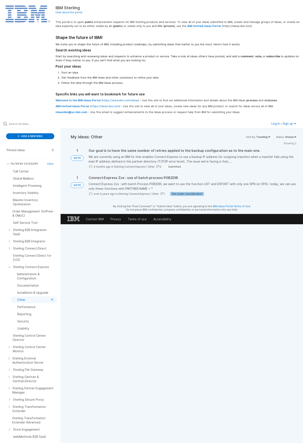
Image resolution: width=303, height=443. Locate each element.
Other (151, 166)
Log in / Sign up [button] (283, 123)
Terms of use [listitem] (137, 219)
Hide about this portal (69, 12)
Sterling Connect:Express (130, 166)
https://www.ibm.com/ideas (120, 100)
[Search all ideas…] (35, 123)
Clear (50, 163)
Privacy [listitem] (115, 219)
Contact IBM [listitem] (95, 219)
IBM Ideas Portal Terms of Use (231, 206)
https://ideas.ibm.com (105, 106)
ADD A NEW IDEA (30, 136)
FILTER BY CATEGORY (22, 163)
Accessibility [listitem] (162, 219)
